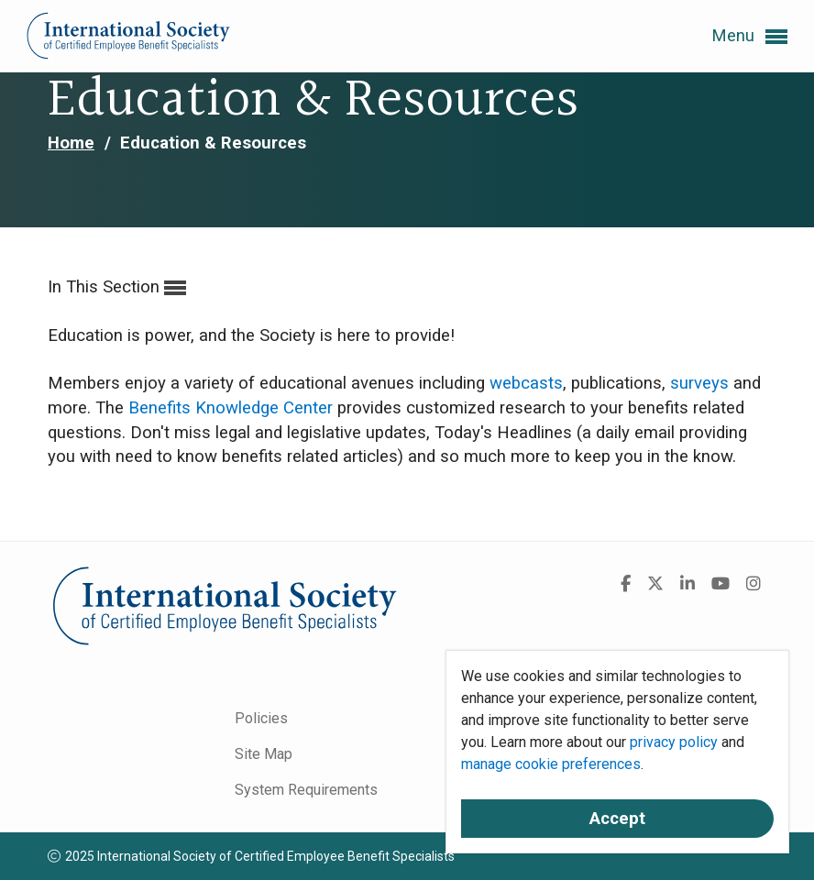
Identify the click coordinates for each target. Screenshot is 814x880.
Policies (261, 718)
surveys (699, 383)
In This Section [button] (117, 288)
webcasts (526, 383)
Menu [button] (749, 37)
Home (71, 143)
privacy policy (674, 742)
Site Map (263, 754)
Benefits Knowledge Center (230, 408)
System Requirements (306, 789)
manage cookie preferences (551, 764)
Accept (617, 818)
